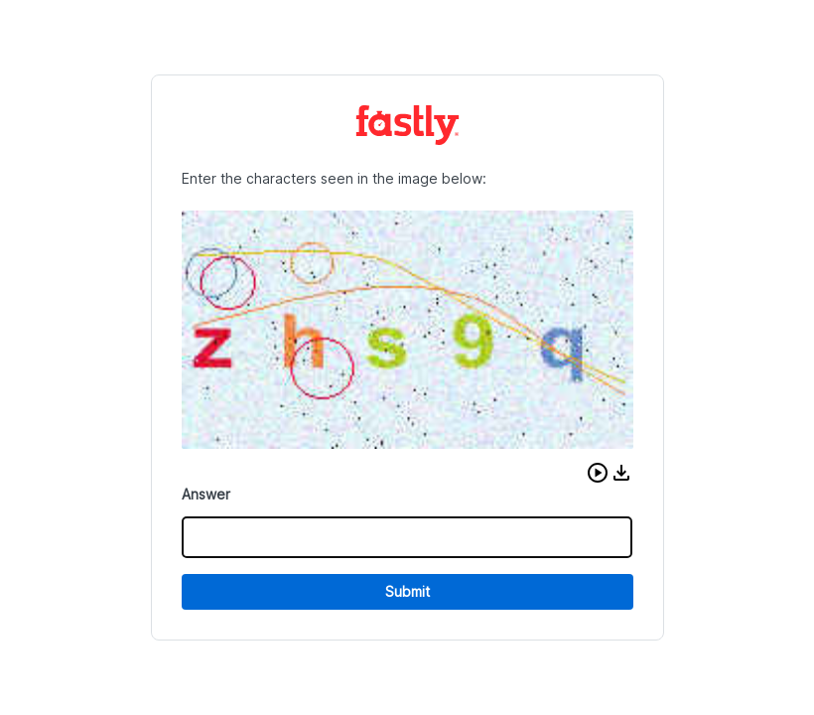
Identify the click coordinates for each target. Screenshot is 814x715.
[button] (598, 473)
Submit (407, 591)
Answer (206, 494)
